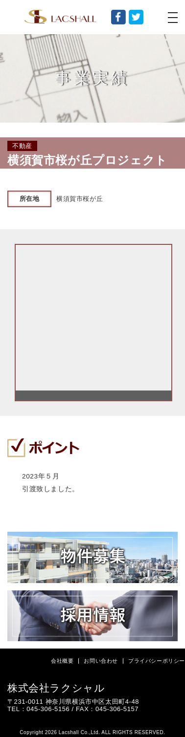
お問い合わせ (101, 661)
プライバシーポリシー (156, 661)
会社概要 (62, 661)
